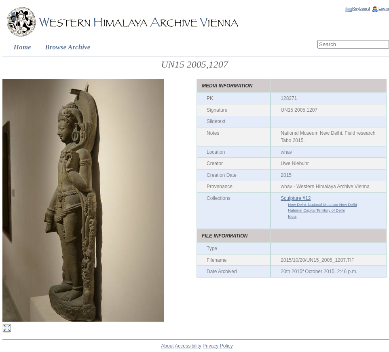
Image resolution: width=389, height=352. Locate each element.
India (292, 216)
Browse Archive (67, 47)
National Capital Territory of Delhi (316, 210)
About (167, 346)
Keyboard (361, 8)
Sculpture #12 (296, 198)
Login (383, 8)
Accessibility (188, 346)
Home (22, 47)
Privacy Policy (218, 346)
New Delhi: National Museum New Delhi (322, 204)
